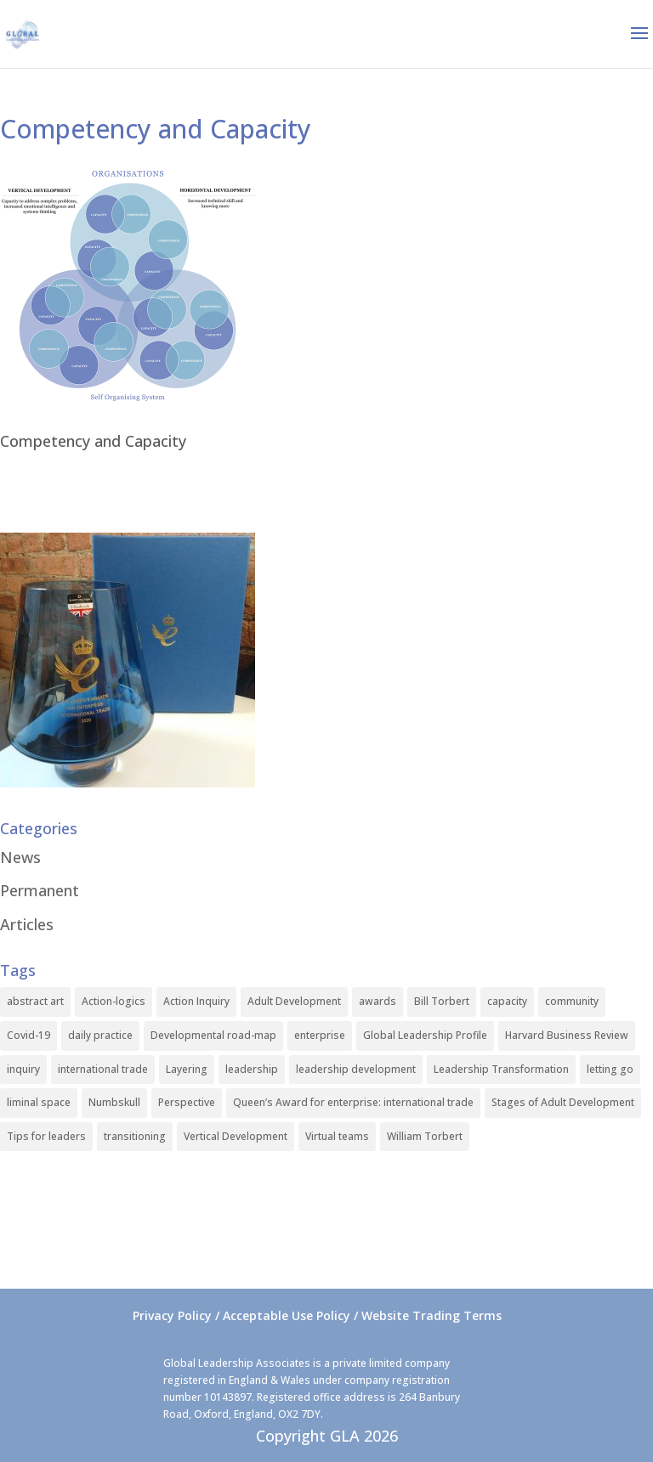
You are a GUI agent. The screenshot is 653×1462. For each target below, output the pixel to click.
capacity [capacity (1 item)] (507, 1001)
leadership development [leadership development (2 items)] (356, 1069)
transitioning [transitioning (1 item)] (135, 1136)
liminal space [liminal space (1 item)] (39, 1102)
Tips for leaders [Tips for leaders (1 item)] (46, 1136)
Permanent (39, 890)
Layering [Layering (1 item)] (186, 1069)
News (20, 857)
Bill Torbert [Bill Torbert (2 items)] (441, 1001)
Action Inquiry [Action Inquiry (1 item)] (196, 1001)
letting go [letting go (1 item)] (610, 1069)
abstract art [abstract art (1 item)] (35, 1001)
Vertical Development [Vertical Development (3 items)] (235, 1136)
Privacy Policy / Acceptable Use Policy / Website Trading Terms (317, 1315)
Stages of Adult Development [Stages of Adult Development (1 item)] (562, 1102)
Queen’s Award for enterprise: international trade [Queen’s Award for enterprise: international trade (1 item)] (353, 1102)
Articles (27, 924)
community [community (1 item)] (572, 1001)
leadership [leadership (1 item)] (251, 1069)
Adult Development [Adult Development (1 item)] (294, 1001)
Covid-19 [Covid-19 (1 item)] (28, 1035)
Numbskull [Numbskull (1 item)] (114, 1102)
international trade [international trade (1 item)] (103, 1069)
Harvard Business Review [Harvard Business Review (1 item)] (566, 1035)
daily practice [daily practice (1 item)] (100, 1035)
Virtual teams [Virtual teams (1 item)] (337, 1136)
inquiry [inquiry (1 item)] (23, 1069)
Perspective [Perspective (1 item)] (186, 1102)
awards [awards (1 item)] (377, 1001)
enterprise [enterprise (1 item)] (319, 1035)
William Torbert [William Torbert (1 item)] (425, 1136)
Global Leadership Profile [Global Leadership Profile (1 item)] (425, 1035)
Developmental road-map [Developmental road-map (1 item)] (213, 1035)
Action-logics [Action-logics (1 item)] (113, 1001)
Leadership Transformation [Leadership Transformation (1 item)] (501, 1069)
